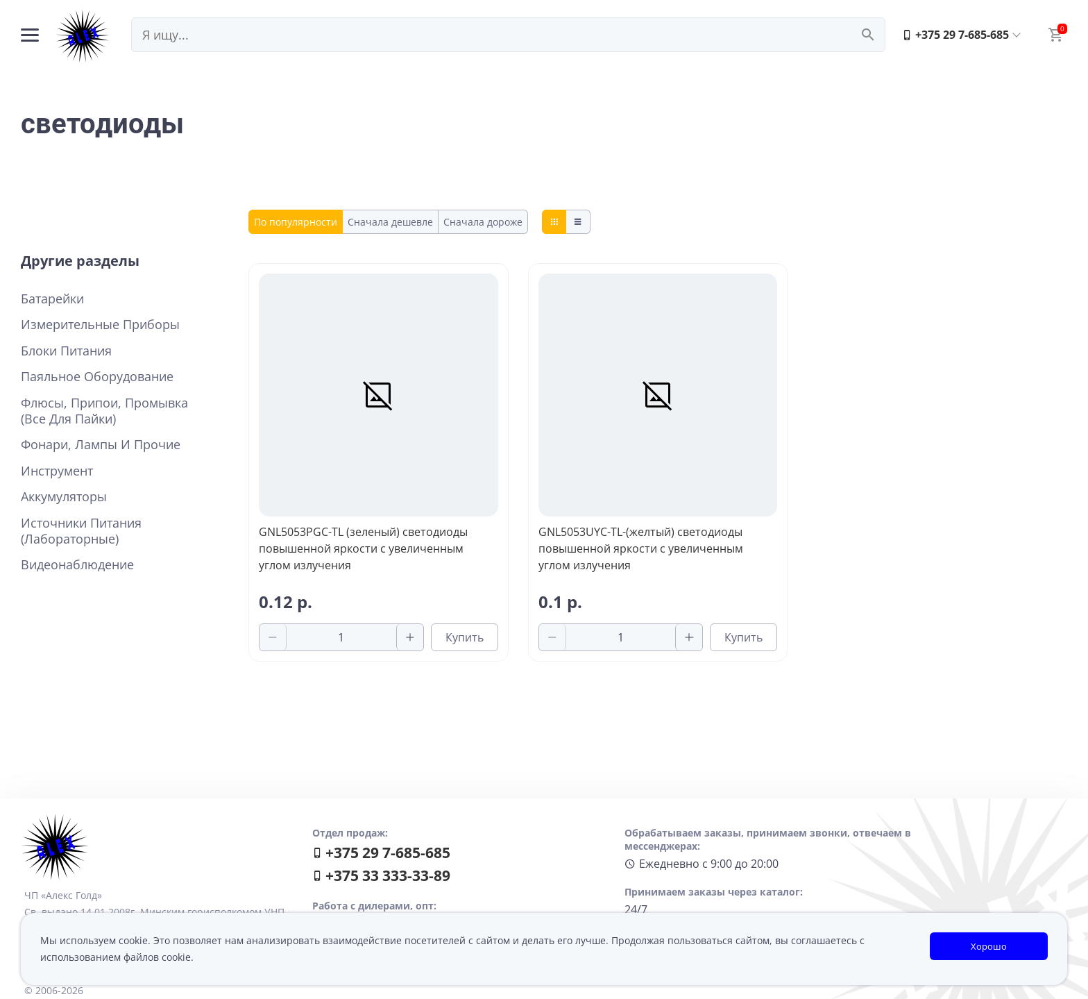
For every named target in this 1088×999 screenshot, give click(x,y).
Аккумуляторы (64, 497)
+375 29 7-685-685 (955, 34)
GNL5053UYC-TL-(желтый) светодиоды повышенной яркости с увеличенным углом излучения (640, 548)
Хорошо (989, 946)
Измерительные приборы (100, 325)
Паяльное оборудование (97, 377)
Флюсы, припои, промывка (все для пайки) (104, 411)
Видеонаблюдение (77, 565)
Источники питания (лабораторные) (81, 531)
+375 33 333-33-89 (381, 875)
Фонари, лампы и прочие (100, 445)
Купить (464, 637)
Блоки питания (66, 351)
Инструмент (57, 471)
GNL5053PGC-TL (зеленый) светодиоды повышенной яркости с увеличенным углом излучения (363, 548)
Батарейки (52, 299)
